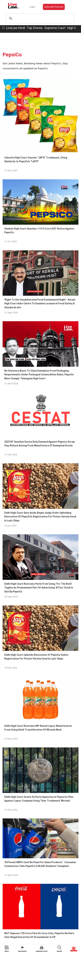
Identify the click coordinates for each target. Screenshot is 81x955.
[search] (39, 18)
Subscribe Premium (53, 7)
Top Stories (35, 28)
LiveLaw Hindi (15, 28)
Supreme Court (54, 28)
